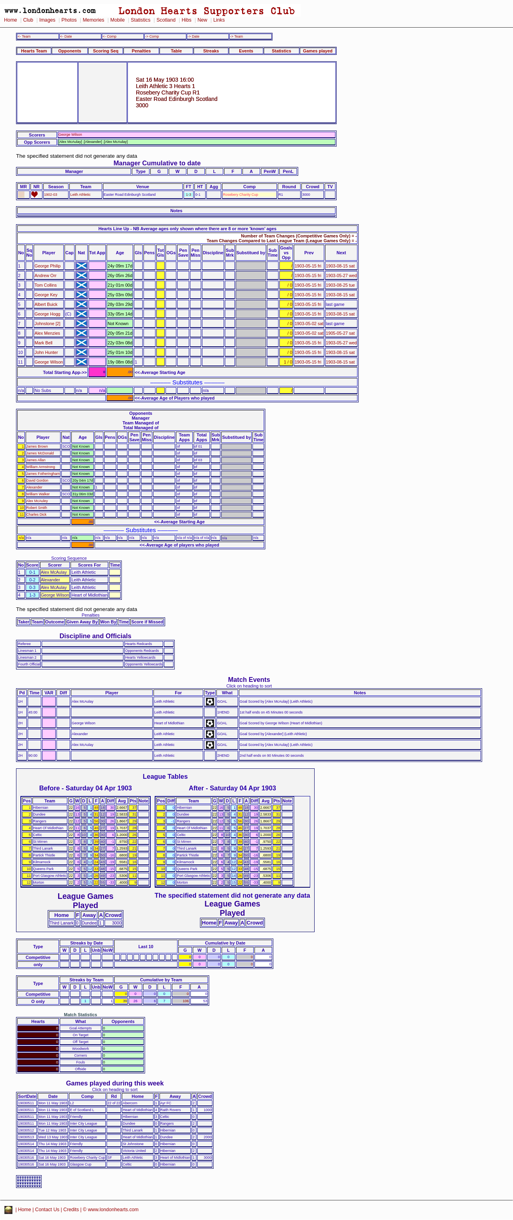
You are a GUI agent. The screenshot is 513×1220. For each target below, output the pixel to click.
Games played (318, 50)
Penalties (141, 50)
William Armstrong (40, 467)
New (202, 20)
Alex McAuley (37, 501)
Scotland (166, 20)
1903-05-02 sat (309, 323)
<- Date (66, 36)
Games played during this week (115, 1083)
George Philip (47, 265)
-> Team (236, 36)
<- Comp (109, 36)
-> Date (193, 36)
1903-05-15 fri (308, 265)
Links (219, 20)
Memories (93, 20)
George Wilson (48, 362)
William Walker (38, 494)
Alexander (34, 487)
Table (176, 50)
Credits (71, 1209)
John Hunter (46, 352)
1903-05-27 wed (341, 275)
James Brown (37, 446)
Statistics (140, 20)
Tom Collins (45, 285)
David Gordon (37, 480)
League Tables (165, 776)
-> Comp (152, 36)
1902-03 (50, 195)
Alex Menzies (47, 333)
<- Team (24, 36)
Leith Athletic (80, 195)
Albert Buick (45, 304)
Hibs (186, 20)
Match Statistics (80, 1014)
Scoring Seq (105, 50)
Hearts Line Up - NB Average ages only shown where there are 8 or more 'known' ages (187, 228)
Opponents (69, 50)
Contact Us (47, 1209)
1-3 (188, 195)
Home (10, 20)
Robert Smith (36, 508)
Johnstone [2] (47, 323)
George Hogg (47, 314)
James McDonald (40, 453)
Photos (69, 20)
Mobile (117, 20)
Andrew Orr (45, 275)
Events (246, 50)
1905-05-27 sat (340, 333)
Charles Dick (36, 515)
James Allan (36, 460)
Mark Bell (43, 342)
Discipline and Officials (95, 635)
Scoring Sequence (69, 558)
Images (47, 20)
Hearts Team (34, 50)
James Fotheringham (43, 474)
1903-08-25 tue (340, 285)
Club (28, 20)
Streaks (211, 50)
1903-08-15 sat (340, 265)
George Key (45, 294)
